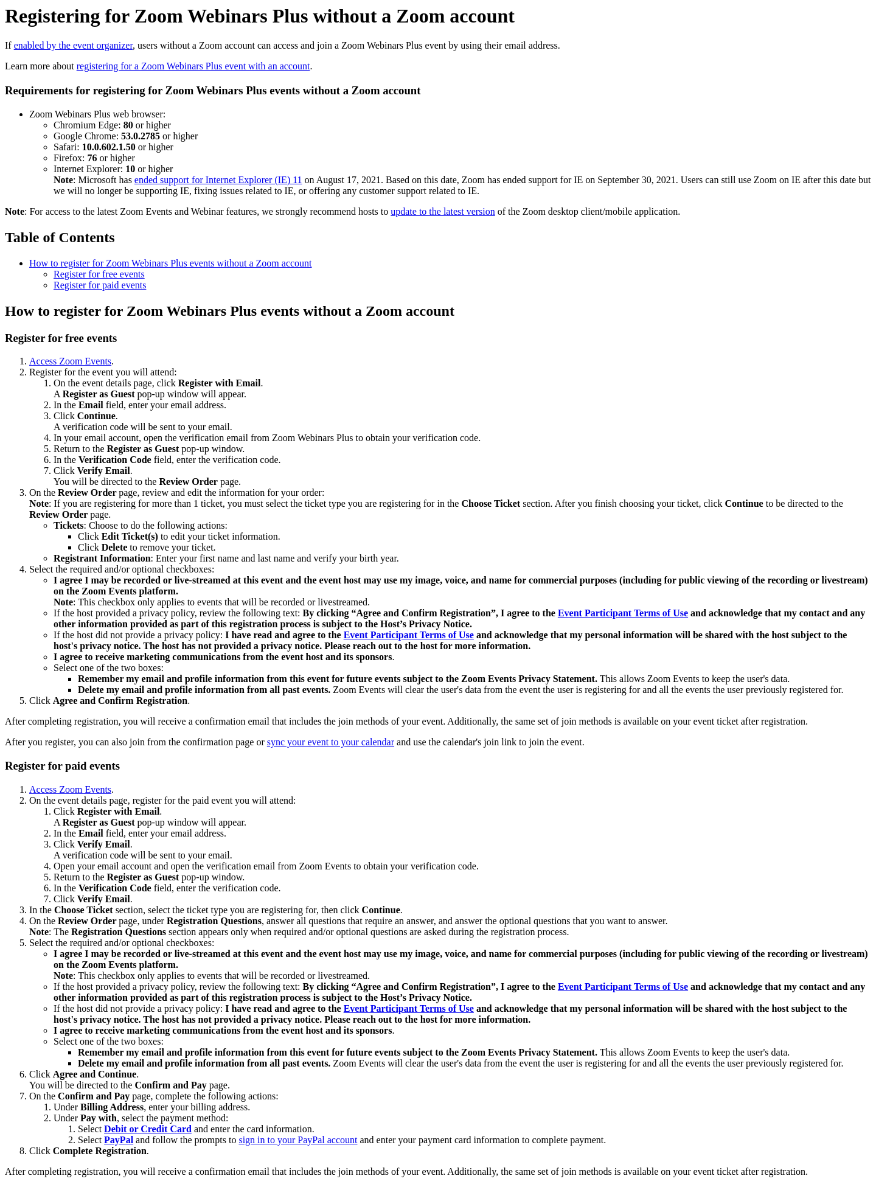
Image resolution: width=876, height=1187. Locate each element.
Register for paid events (100, 285)
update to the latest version (443, 211)
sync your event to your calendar (330, 742)
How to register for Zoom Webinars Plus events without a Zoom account (170, 263)
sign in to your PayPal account (297, 1140)
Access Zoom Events (70, 361)
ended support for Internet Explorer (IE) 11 (218, 180)
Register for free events (99, 274)
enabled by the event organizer (73, 45)
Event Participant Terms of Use (623, 613)
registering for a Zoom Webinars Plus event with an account (193, 66)
